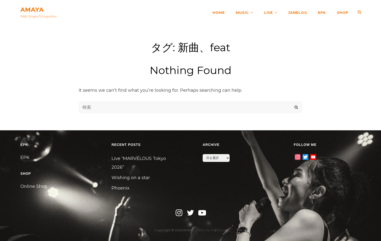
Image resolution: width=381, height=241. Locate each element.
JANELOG (297, 12)
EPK (322, 12)
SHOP (342, 12)
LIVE (268, 12)
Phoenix (121, 188)
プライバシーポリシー (210, 230)
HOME (219, 12)
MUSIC (242, 12)
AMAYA (32, 9)
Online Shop (33, 186)
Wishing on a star (131, 177)
